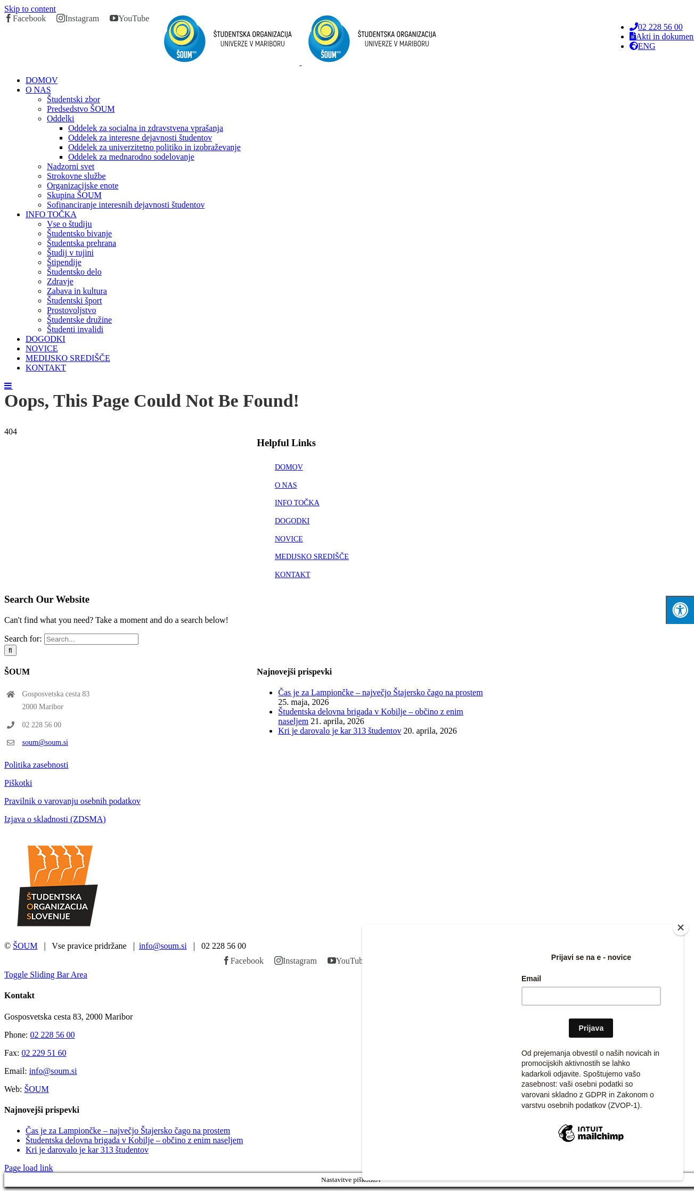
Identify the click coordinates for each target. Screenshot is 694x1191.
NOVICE (289, 539)
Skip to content (30, 8)
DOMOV (289, 467)
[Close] (681, 944)
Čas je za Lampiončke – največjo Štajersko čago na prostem (380, 692)
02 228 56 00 (52, 1034)
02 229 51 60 (43, 1052)
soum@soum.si (45, 742)
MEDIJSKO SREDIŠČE (312, 557)
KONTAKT (293, 575)
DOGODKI (292, 521)
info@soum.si (163, 945)
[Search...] (91, 639)
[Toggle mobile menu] (8, 385)
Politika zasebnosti (36, 764)
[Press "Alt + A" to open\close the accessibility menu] (680, 610)
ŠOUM (25, 945)
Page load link (28, 1167)
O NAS (286, 485)
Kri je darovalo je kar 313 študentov (339, 730)
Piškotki (18, 782)
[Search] (10, 650)
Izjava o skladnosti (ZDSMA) (55, 819)
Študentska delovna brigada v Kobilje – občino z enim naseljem (134, 1140)
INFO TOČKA (297, 503)
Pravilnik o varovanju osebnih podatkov (72, 801)
